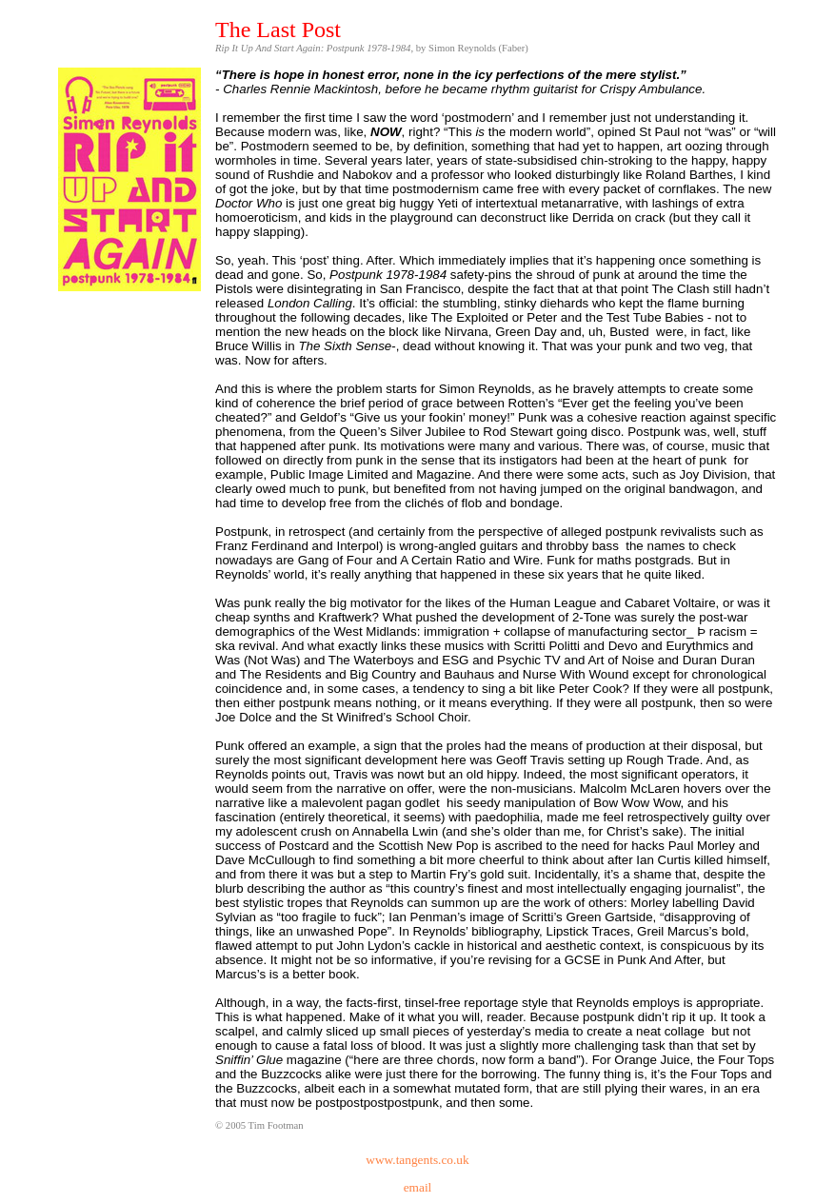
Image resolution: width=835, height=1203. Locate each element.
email (418, 1187)
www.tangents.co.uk (417, 1160)
